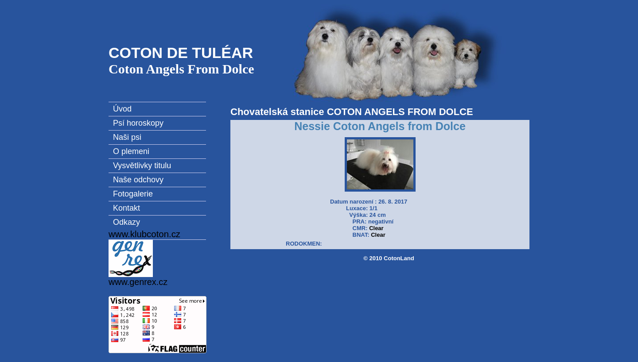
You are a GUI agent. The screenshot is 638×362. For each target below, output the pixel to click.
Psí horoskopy (138, 123)
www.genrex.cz (138, 263)
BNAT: (361, 234)
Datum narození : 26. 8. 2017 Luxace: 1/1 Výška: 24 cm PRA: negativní (368, 214)
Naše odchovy (138, 179)
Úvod (122, 108)
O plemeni (131, 151)
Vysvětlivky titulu (142, 165)
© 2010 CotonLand (388, 258)
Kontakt (126, 208)
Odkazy (126, 222)
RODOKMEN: (304, 243)
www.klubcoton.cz (144, 234)
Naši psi (127, 137)
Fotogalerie (133, 193)
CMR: (360, 228)
